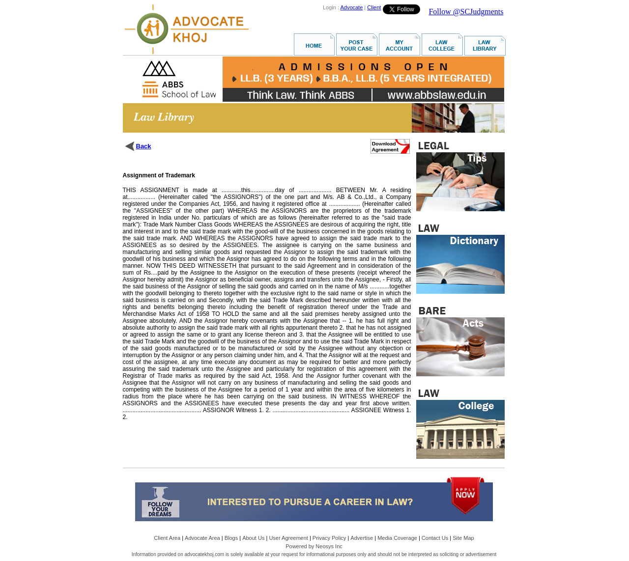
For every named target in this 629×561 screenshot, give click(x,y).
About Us (253, 538)
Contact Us (435, 538)
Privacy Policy (329, 538)
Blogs (231, 538)
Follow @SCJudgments (466, 11)
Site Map (463, 538)
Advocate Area (202, 538)
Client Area (167, 538)
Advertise (361, 538)
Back (143, 146)
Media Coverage (397, 538)
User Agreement (288, 538)
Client (374, 7)
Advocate (351, 7)
